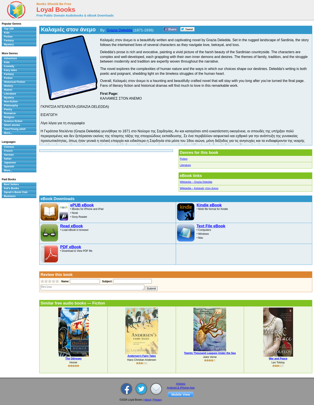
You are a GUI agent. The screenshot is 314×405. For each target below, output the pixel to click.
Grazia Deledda (119, 30)
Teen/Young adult (15, 129)
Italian (8, 158)
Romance (10, 113)
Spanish (9, 166)
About (147, 399)
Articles (180, 383)
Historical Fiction (14, 81)
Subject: (107, 281)
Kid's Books (11, 188)
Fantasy (9, 40)
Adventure (10, 58)
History (8, 85)
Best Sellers (11, 184)
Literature (185, 165)
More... (8, 132)
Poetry (8, 109)
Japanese (10, 162)
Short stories (12, 125)
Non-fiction (11, 101)
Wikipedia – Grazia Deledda (196, 182)
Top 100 (9, 28)
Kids (7, 32)
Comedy (9, 66)
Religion (9, 117)
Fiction (184, 158)
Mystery (9, 44)
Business (9, 196)
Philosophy (11, 105)
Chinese (9, 146)
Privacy (157, 399)
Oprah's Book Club (15, 192)
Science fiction (13, 121)
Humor (8, 89)
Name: (65, 281)
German (9, 154)
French (8, 150)
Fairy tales (10, 70)
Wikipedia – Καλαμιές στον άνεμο (199, 188)
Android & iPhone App (181, 387)
